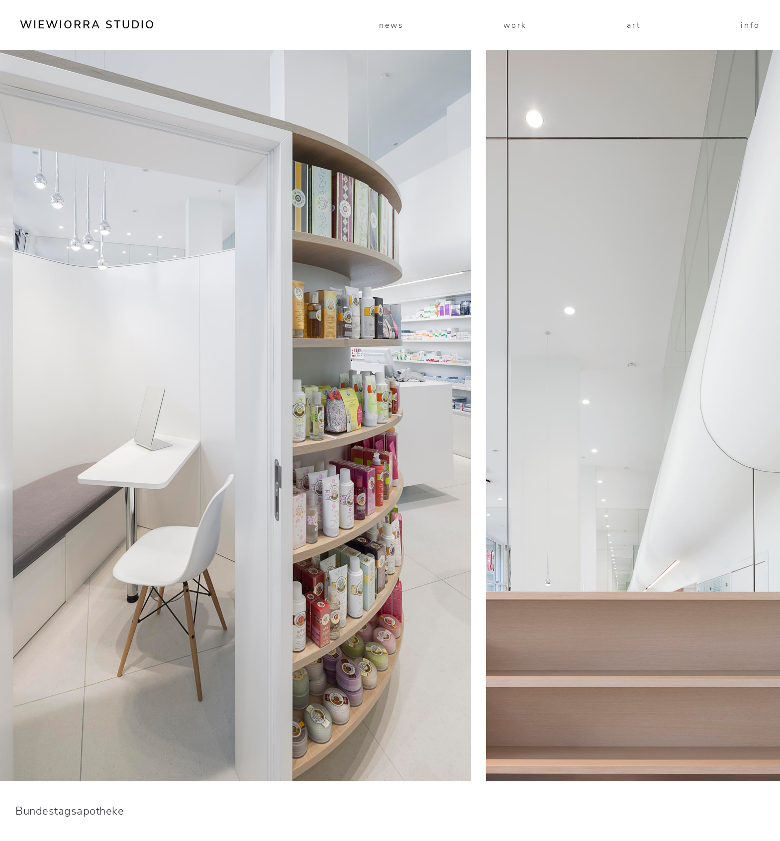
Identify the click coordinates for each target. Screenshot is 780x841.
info (750, 25)
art (634, 25)
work (515, 25)
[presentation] (195, 257)
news (391, 25)
